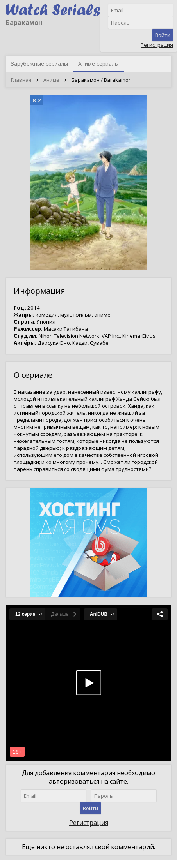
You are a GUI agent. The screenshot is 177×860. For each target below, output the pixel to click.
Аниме (51, 79)
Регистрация (157, 44)
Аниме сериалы (98, 63)
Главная (21, 79)
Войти (162, 35)
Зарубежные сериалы (39, 63)
